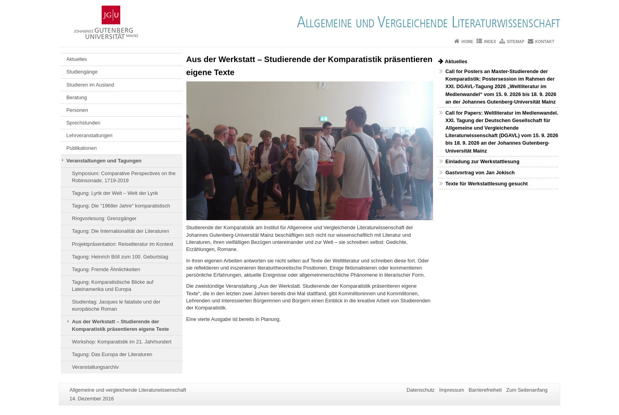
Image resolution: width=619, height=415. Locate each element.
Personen (77, 110)
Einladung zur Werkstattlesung (482, 161)
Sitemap (515, 42)
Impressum (451, 390)
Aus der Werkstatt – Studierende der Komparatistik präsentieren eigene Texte (120, 325)
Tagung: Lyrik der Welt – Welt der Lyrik (115, 193)
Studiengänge (82, 72)
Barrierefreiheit (485, 390)
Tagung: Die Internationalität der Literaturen (120, 231)
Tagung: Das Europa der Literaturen (112, 354)
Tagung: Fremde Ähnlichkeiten (106, 269)
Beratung (76, 97)
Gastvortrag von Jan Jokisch (480, 172)
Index (490, 42)
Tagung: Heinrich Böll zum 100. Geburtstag (120, 257)
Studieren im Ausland (90, 85)
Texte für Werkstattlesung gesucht (486, 184)
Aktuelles (76, 59)
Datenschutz (421, 390)
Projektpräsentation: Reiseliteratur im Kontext (122, 244)
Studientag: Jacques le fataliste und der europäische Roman (116, 305)
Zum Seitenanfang (527, 390)
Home (467, 42)
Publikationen (81, 148)
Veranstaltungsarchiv (95, 367)
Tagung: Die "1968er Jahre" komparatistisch (121, 206)
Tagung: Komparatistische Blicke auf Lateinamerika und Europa (112, 285)
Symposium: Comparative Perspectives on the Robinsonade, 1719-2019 (123, 176)
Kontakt (544, 42)
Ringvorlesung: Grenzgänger (104, 218)
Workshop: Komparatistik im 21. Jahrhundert (121, 342)
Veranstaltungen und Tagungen (103, 161)
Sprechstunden (83, 123)
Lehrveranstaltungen (89, 135)
